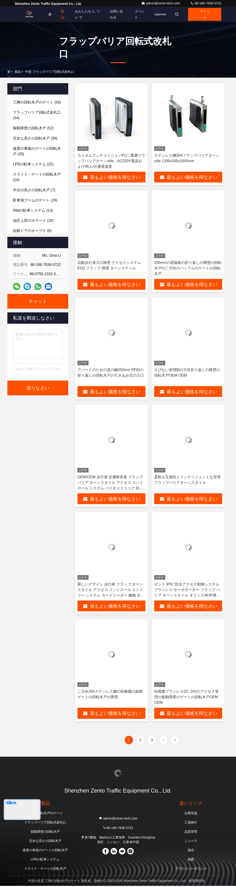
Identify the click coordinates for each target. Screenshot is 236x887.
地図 (191, 860)
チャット (204, 14)
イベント (137, 14)
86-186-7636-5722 (205, 3)
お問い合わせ (114, 14)
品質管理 (190, 833)
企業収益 (190, 814)
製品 (62, 14)
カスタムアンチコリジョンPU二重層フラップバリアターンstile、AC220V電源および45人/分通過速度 (111, 160)
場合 (191, 851)
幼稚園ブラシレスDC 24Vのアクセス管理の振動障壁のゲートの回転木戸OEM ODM (186, 698)
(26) (35, 200)
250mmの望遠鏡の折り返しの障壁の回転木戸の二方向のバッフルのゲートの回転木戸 (188, 268)
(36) (35, 138)
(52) (33, 128)
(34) (37, 115)
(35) (37, 151)
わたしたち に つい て (85, 14)
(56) (37, 102)
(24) (37, 177)
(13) (33, 210)
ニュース (190, 842)
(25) (33, 164)
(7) (34, 190)
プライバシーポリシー (191, 870)
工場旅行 (190, 823)
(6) (32, 231)
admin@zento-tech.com (161, 3)
